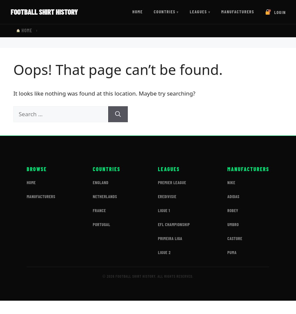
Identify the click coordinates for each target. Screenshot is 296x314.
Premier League (172, 182)
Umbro (233, 224)
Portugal (101, 224)
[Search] (118, 114)
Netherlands (105, 196)
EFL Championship (174, 224)
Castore (234, 238)
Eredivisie (167, 196)
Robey (232, 210)
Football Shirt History (44, 11)
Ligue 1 (164, 210)
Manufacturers (237, 11)
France (99, 210)
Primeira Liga (170, 238)
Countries (165, 11)
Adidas (233, 196)
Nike (231, 182)
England (100, 182)
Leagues (198, 11)
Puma (232, 252)
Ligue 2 (164, 252)
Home (137, 11)
